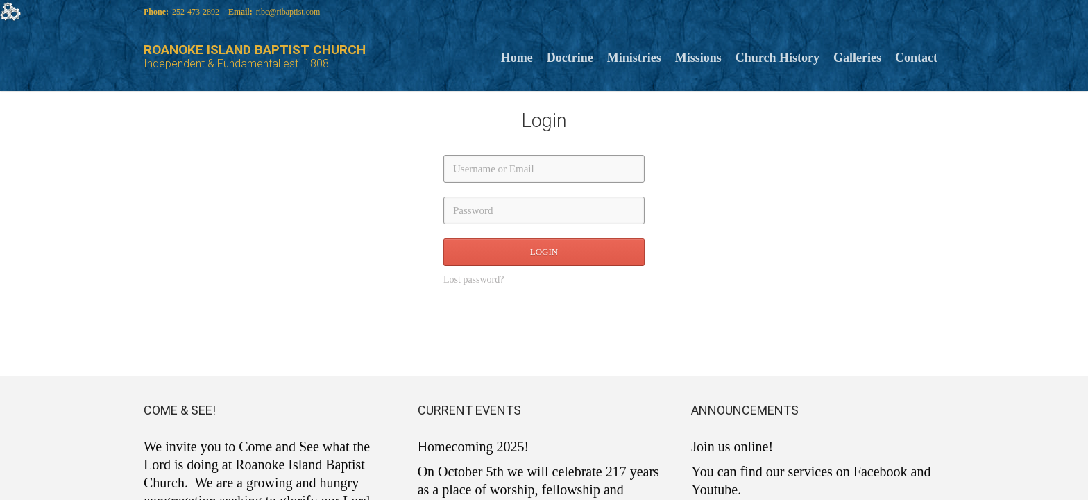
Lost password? (473, 279)
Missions (698, 56)
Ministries (634, 56)
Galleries (857, 56)
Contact (916, 56)
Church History (777, 56)
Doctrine (570, 56)
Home (517, 56)
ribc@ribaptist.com (288, 12)
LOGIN (544, 252)
